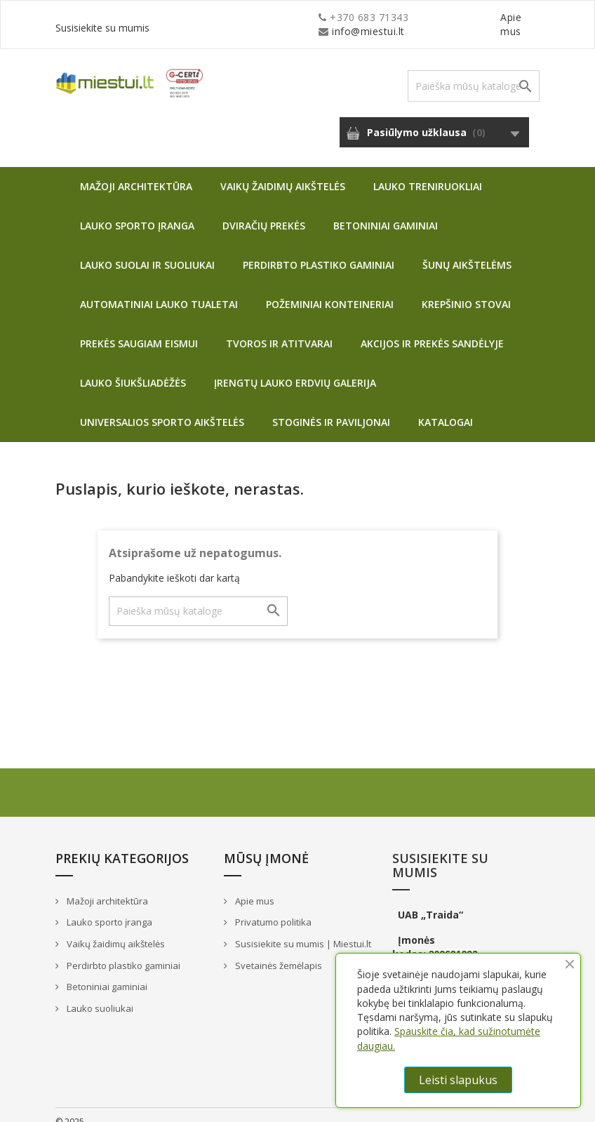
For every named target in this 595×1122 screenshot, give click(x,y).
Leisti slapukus (458, 1080)
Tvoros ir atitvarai (279, 329)
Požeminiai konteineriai (330, 290)
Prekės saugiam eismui (139, 329)
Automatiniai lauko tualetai (159, 290)
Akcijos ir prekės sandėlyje (432, 329)
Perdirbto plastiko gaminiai (318, 251)
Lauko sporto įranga (137, 211)
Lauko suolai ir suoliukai (147, 251)
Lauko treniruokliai (427, 172)
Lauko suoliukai (99, 994)
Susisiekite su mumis (489, 17)
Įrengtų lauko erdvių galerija (295, 368)
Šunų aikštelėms (467, 251)
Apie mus (405, 17)
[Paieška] (474, 72)
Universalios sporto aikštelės (162, 408)
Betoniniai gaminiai (385, 211)
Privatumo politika (272, 908)
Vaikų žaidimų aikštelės (282, 172)
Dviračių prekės (263, 211)
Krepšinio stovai (466, 290)
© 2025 (69, 1108)
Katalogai (445, 408)
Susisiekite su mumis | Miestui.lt (302, 929)
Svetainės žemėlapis (277, 951)
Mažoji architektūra (136, 172)
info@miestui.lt (195, 17)
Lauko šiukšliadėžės (133, 368)
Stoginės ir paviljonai (331, 408)
